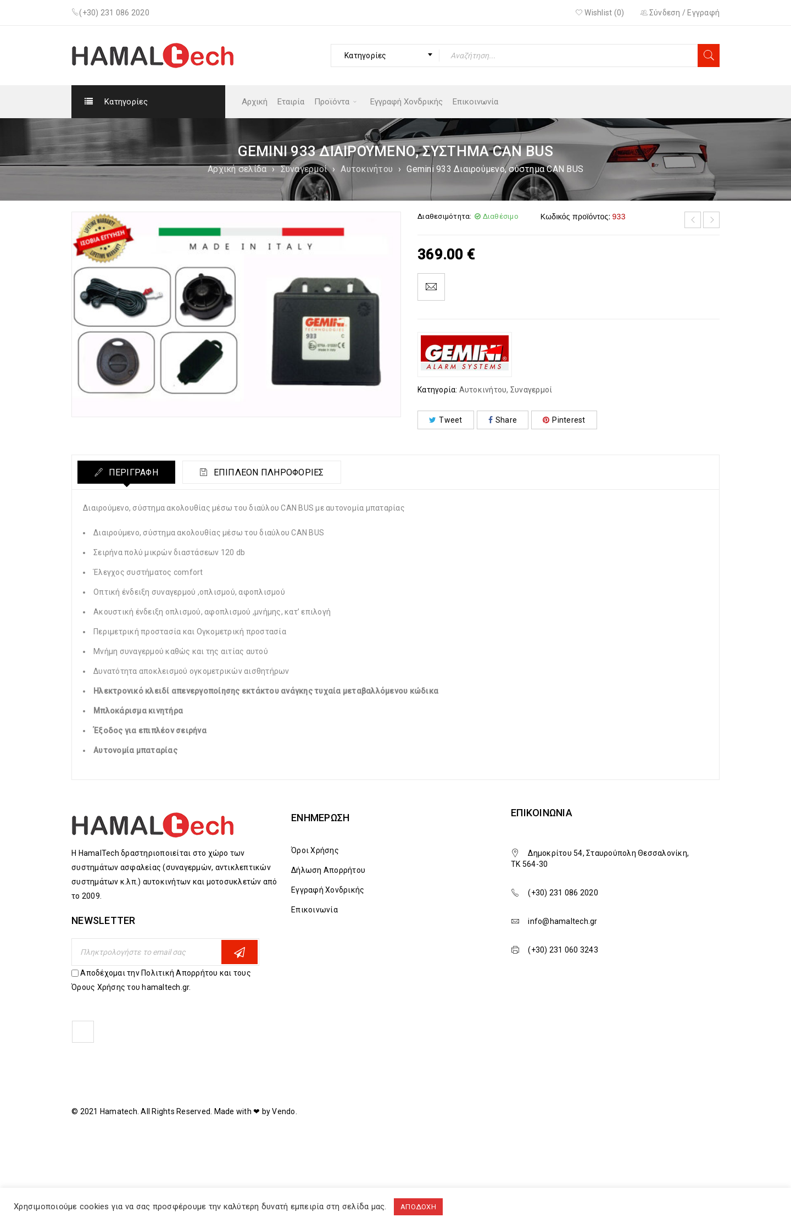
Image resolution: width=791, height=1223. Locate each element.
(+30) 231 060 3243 (563, 949)
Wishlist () (600, 12)
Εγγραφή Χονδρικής (327, 890)
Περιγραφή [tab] (132, 472)
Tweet (446, 420)
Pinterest (564, 420)
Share (502, 420)
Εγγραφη (239, 952)
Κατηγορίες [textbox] (365, 55)
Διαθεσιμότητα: (444, 216)
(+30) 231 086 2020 (114, 12)
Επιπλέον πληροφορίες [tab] (267, 472)
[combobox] (385, 55)
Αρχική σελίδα (237, 169)
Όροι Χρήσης (315, 850)
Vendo (283, 1111)
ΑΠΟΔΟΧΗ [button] (418, 1207)
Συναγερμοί (304, 169)
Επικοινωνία (314, 909)
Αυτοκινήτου (367, 169)
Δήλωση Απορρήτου (328, 870)
